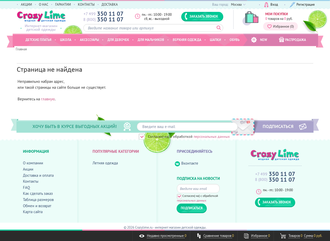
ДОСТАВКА (110, 4)
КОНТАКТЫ (86, 4)
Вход (271, 4)
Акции (28, 169)
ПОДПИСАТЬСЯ (278, 126)
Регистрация (302, 5)
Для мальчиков (151, 39)
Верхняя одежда (187, 39)
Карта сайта (33, 211)
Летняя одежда (105, 162)
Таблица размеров (38, 199)
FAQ (26, 187)
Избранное (280, 26)
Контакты (30, 181)
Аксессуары (89, 39)
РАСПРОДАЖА (292, 39)
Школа (65, 39)
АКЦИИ (26, 4)
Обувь (235, 39)
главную (48, 99)
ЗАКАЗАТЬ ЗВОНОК (201, 16)
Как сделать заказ (38, 193)
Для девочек (118, 39)
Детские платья (39, 39)
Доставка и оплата (38, 175)
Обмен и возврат (37, 205)
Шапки (215, 39)
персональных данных (212, 136)
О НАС (43, 4)
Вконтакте (186, 163)
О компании (33, 162)
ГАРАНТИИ (63, 4)
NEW (259, 40)
